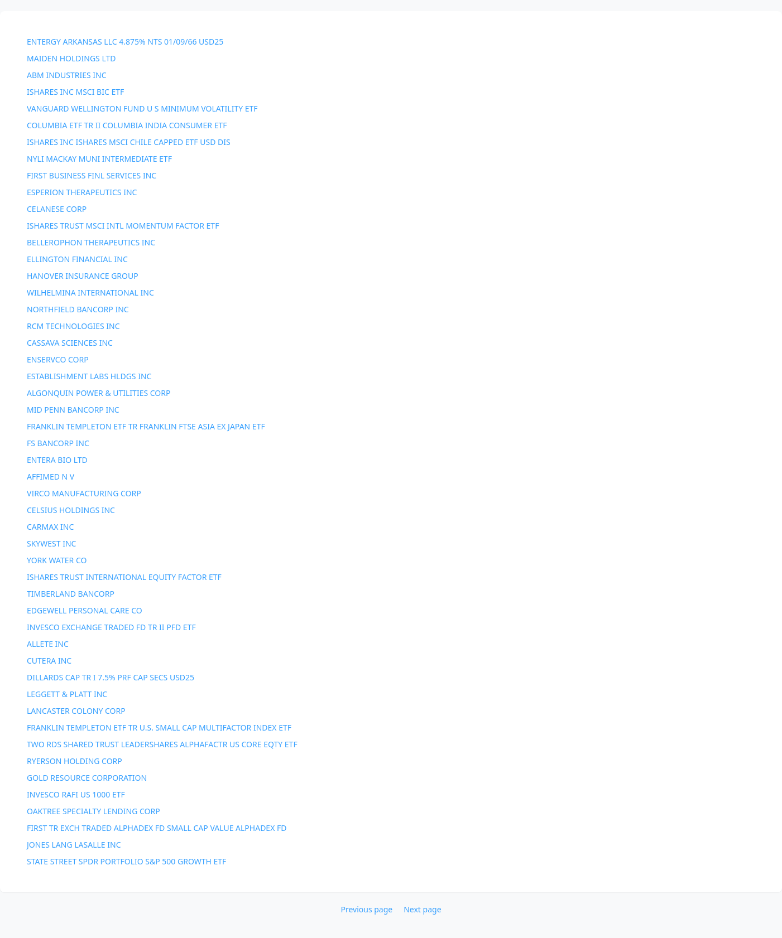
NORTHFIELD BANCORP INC (78, 309)
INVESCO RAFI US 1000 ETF (76, 794)
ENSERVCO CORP (58, 359)
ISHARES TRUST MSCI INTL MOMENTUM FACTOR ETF (123, 225)
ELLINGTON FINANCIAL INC (77, 259)
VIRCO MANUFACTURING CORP (84, 493)
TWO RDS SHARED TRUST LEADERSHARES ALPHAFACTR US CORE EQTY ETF (162, 744)
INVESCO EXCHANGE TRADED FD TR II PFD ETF (111, 627)
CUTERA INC (49, 660)
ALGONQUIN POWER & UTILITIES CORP (98, 393)
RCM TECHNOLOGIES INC (73, 326)
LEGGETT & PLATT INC (67, 694)
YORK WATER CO (57, 560)
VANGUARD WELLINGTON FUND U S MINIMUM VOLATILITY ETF (142, 108)
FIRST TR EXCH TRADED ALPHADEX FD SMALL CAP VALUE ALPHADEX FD (156, 828)
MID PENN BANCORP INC (73, 409)
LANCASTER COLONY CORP (76, 710)
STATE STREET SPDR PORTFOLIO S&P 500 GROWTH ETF (126, 861)
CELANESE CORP (57, 209)
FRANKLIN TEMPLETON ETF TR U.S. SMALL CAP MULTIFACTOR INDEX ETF (159, 727)
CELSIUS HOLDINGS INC (71, 510)
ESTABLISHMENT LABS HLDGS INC (89, 376)
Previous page (366, 909)
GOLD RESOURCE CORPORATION (87, 777)
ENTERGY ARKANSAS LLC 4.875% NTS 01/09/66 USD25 (125, 41)
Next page (422, 909)
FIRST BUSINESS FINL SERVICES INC (91, 175)
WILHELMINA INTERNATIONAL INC (90, 292)
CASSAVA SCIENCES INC (70, 342)
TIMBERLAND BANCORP (70, 593)
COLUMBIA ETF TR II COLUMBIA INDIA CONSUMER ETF (127, 125)
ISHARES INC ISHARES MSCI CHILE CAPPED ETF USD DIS (129, 142)
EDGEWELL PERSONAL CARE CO (84, 610)
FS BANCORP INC (58, 443)
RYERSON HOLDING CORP (74, 761)
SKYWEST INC (51, 543)
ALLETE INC (48, 644)
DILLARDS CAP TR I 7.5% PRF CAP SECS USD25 (110, 677)
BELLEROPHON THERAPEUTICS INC (91, 242)
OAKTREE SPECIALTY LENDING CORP (93, 811)
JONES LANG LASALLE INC (74, 844)
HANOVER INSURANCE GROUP (82, 275)
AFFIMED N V (50, 476)
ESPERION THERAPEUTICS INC (82, 192)
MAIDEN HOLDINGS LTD (71, 58)
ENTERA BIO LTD (57, 460)
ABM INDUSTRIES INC (67, 75)
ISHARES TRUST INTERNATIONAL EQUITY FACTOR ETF (124, 577)
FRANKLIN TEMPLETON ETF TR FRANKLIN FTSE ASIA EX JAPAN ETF (146, 426)
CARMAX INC (50, 526)
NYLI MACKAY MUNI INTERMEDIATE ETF (99, 158)
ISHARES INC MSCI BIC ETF (75, 91)
